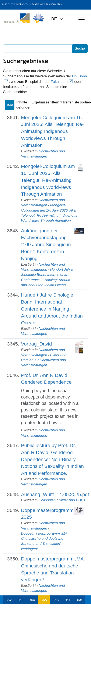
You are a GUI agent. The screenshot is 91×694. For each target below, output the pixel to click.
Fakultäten (62, 82)
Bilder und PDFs (72, 500)
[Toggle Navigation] (81, 18)
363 (20, 600)
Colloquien (47, 500)
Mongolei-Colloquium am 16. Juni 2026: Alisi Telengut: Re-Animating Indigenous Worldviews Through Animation (52, 131)
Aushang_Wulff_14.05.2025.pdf (55, 494)
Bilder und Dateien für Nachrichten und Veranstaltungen (43, 360)
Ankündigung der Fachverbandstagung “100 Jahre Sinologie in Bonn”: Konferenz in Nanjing (46, 244)
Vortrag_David (36, 344)
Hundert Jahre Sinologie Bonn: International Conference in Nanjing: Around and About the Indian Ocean (52, 308)
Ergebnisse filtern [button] (45, 102)
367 (67, 600)
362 (9, 600)
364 (32, 600)
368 (79, 600)
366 (56, 600)
